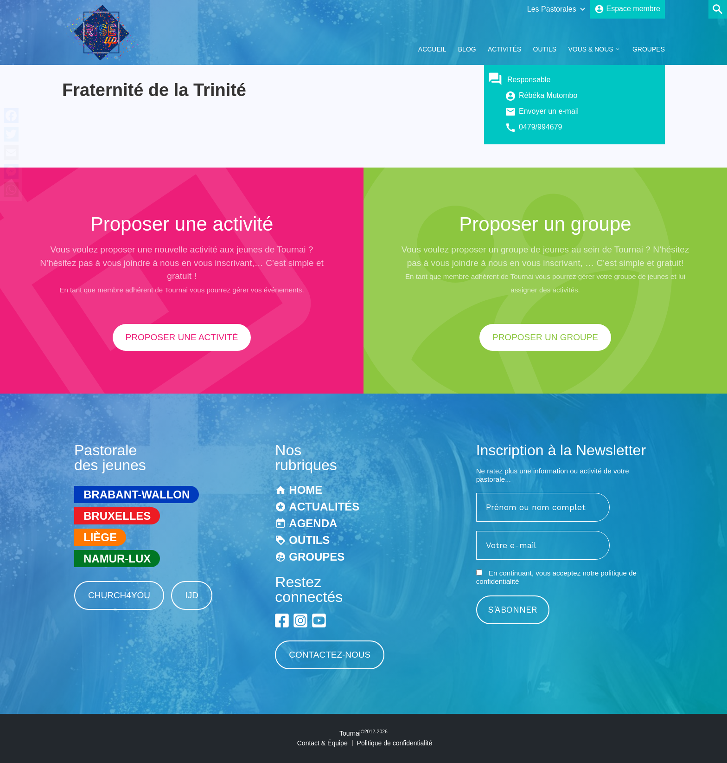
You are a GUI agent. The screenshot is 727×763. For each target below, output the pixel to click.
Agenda (313, 523)
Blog (467, 49)
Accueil (432, 49)
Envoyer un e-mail (549, 111)
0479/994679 (540, 127)
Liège (100, 537)
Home (305, 490)
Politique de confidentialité (395, 743)
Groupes (648, 49)
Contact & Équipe (322, 743)
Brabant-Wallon (136, 494)
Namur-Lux (117, 558)
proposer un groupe (545, 337)
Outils (545, 49)
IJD (191, 595)
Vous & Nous (590, 49)
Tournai (363, 733)
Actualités (324, 506)
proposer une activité (182, 337)
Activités (504, 49)
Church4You (119, 595)
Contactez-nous (329, 655)
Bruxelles (117, 516)
